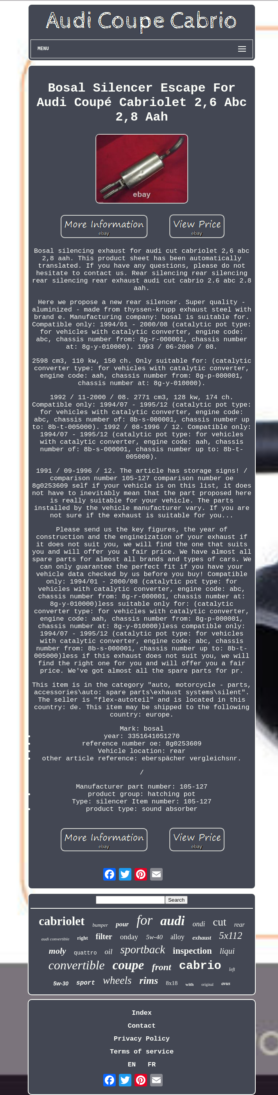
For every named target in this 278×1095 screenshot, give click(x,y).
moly (57, 951)
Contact (142, 1026)
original (207, 984)
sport (85, 983)
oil (109, 951)
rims (149, 980)
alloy (177, 937)
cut (219, 922)
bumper (100, 925)
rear (239, 924)
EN (132, 1064)
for (144, 920)
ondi (198, 924)
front (161, 967)
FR (152, 1064)
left (232, 969)
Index (142, 1013)
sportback (142, 949)
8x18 (172, 983)
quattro (85, 953)
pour (122, 924)
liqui (227, 951)
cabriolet (61, 921)
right (82, 938)
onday (129, 937)
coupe (128, 965)
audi (172, 920)
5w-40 (154, 937)
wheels (117, 980)
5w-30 (60, 983)
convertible (76, 965)
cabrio (200, 966)
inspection (192, 951)
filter (104, 936)
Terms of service (142, 1051)
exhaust (201, 938)
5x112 (230, 935)
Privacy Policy (142, 1039)
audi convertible (55, 939)
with (189, 984)
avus (225, 983)
